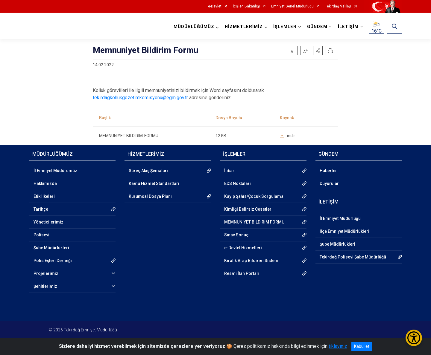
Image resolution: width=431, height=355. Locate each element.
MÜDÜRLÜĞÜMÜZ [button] (194, 26)
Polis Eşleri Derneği (53, 260)
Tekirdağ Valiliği (338, 6)
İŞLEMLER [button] (285, 26)
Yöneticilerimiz (48, 222)
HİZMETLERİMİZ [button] (244, 26)
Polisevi (41, 234)
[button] (318, 50)
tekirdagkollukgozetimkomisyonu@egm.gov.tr (140, 97)
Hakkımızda (45, 183)
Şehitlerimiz (45, 286)
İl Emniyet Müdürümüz (55, 170)
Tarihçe (41, 209)
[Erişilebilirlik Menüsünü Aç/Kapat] (414, 338)
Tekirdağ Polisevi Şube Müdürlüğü (353, 257)
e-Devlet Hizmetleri (243, 247)
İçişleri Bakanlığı (246, 6)
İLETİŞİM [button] (348, 26)
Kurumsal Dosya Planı (150, 196)
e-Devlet (214, 6)
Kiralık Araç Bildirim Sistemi (252, 260)
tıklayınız (338, 346)
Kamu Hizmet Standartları (154, 183)
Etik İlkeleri (44, 196)
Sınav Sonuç (236, 234)
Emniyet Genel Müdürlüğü (292, 6)
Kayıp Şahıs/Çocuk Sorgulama (253, 196)
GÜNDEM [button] (317, 26)
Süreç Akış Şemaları (148, 170)
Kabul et (361, 346)
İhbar (229, 170)
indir (287, 135)
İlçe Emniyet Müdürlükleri (344, 231)
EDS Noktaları (237, 183)
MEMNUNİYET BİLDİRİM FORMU (254, 222)
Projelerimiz (46, 273)
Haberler (328, 170)
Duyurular (329, 183)
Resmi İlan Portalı (241, 273)
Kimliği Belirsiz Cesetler (247, 209)
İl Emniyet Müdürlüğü (340, 218)
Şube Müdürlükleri (51, 247)
